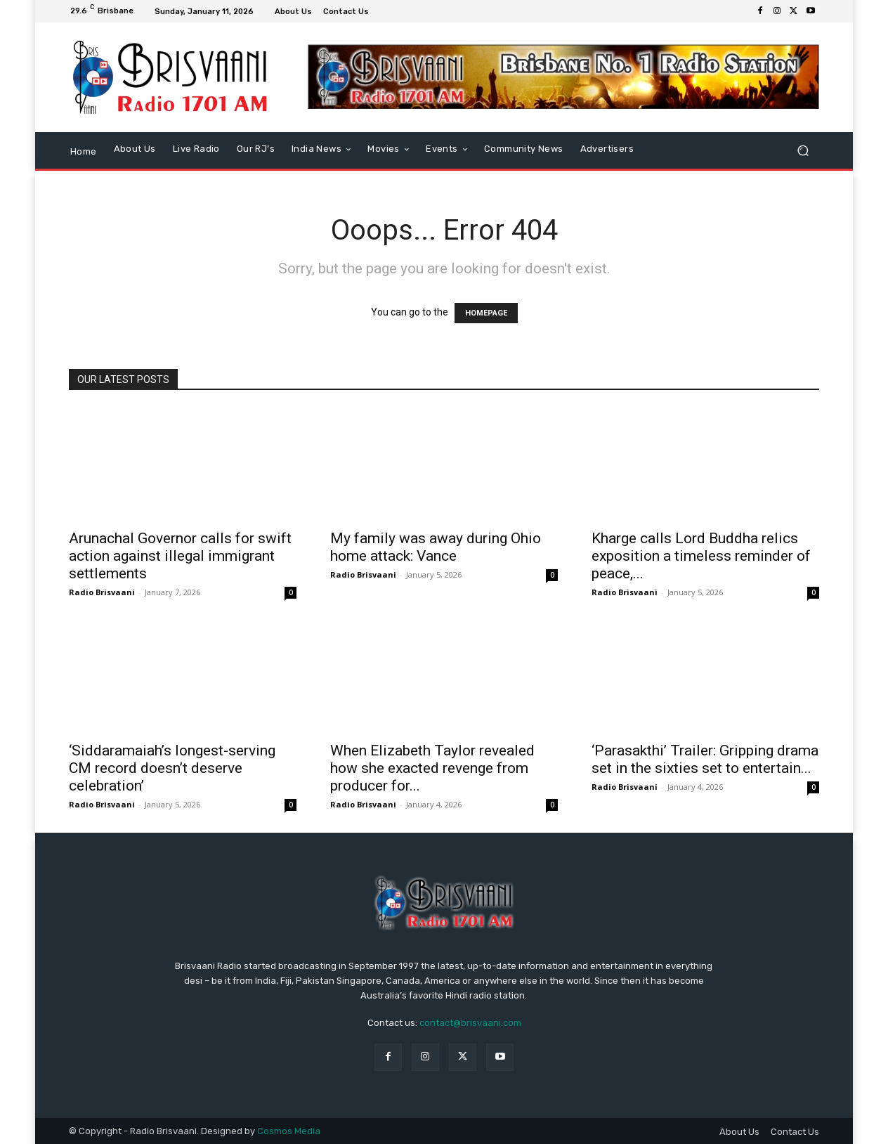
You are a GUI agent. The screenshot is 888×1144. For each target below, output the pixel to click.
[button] (802, 150)
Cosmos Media (288, 1131)
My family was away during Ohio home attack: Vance (435, 547)
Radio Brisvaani (102, 592)
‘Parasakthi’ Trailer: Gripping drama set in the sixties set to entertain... (705, 759)
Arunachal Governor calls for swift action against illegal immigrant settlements (180, 556)
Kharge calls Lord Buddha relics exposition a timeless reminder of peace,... (701, 556)
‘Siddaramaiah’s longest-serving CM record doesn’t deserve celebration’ (172, 768)
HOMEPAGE (486, 313)
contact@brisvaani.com (470, 1023)
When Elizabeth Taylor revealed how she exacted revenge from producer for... (432, 768)
